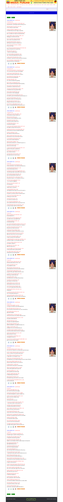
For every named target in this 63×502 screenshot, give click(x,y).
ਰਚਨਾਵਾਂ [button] (42, 4)
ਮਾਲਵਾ (27, 4)
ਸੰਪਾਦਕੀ (38, 4)
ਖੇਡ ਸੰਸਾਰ (30, 4)
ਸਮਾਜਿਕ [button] (45, 4)
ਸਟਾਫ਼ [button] (40, 4)
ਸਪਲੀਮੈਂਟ (54, 4)
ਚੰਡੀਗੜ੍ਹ (18, 4)
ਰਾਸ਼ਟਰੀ (20, 4)
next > (14, 17)
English (35, 4)
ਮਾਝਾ (24, 4)
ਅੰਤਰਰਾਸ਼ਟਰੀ (12, 4)
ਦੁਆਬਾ (23, 4)
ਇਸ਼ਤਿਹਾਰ (51, 4)
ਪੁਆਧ (32, 4)
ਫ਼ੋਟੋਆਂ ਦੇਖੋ (48, 4)
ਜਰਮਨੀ (15, 4)
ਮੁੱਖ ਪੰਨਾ (9, 4)
